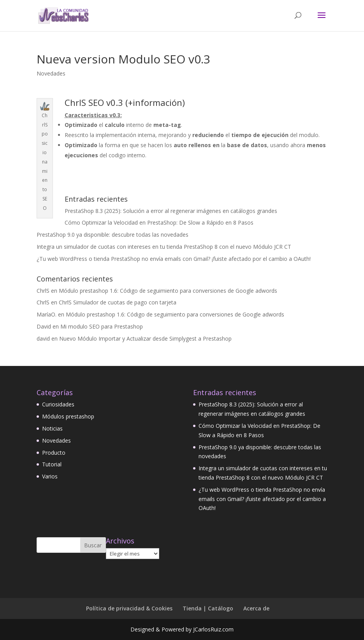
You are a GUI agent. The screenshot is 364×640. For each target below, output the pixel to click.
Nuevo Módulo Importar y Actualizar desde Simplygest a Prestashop (145, 338)
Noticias (52, 428)
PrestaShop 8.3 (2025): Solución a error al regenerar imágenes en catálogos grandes (171, 211)
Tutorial (52, 464)
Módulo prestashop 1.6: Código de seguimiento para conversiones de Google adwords (168, 290)
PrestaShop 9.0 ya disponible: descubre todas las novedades (112, 234)
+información (155, 102)
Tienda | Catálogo (208, 608)
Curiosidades (58, 404)
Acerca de (256, 608)
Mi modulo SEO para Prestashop (101, 326)
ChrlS (43, 290)
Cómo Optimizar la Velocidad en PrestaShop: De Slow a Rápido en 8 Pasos (159, 222)
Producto (53, 452)
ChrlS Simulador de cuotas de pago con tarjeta (117, 302)
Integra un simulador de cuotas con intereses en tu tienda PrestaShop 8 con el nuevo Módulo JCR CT (164, 246)
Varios (50, 476)
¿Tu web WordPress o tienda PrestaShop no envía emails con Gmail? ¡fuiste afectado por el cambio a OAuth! (174, 258)
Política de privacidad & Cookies (129, 608)
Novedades (51, 73)
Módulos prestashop (68, 416)
